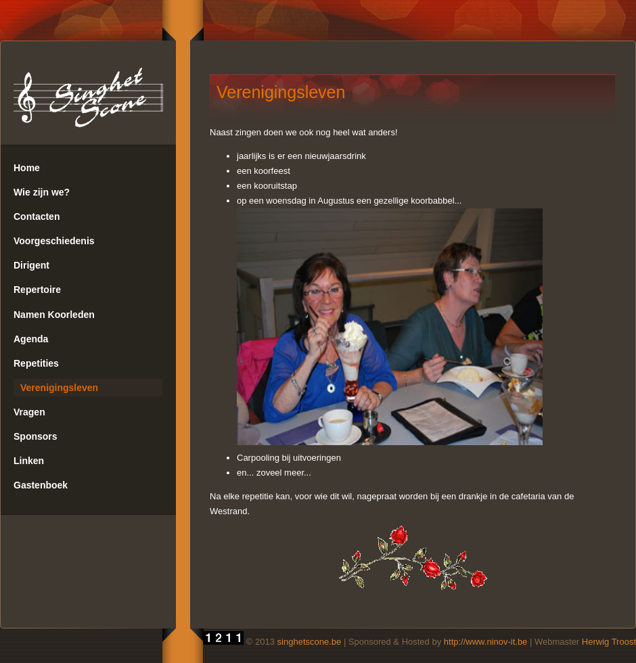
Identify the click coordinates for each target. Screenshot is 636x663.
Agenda (31, 339)
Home (27, 167)
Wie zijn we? (42, 192)
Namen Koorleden (54, 314)
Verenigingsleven (59, 387)
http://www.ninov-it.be (486, 642)
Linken (29, 460)
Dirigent (31, 265)
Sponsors (36, 436)
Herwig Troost (609, 642)
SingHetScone (89, 99)
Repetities (36, 363)
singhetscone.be (309, 642)
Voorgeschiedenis (54, 240)
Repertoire (37, 289)
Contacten (37, 216)
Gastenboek (41, 485)
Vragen (29, 412)
